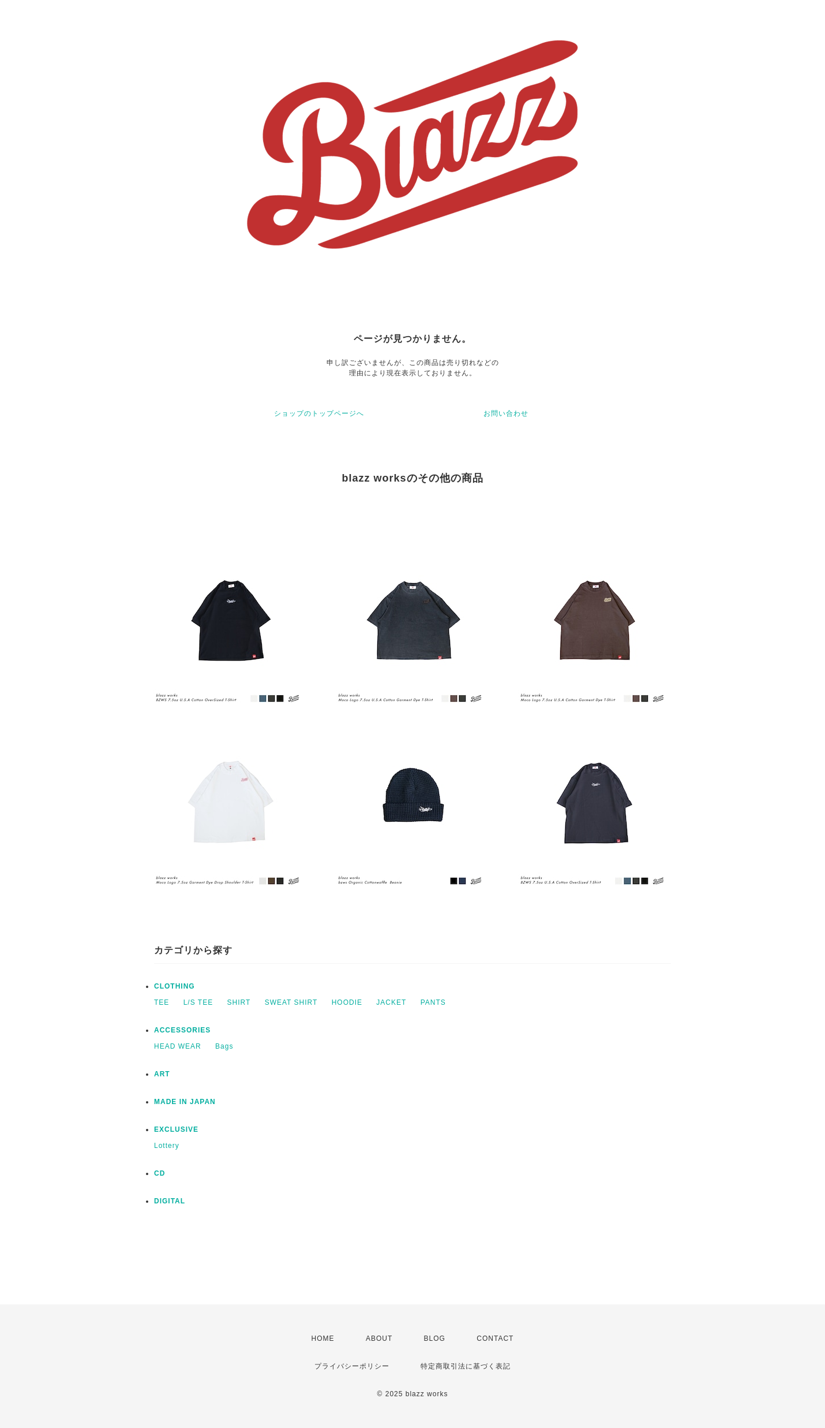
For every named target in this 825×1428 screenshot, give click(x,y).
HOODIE (347, 1002)
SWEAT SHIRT (291, 1002)
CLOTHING (174, 986)
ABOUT (379, 1338)
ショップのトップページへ (319, 413)
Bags (224, 1046)
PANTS (433, 1002)
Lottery (166, 1146)
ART (162, 1074)
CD (159, 1173)
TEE (161, 1002)
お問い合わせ (505, 413)
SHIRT (239, 1002)
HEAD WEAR (177, 1046)
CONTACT (495, 1338)
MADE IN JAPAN (185, 1102)
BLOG (434, 1338)
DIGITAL (169, 1201)
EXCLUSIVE (176, 1129)
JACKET (391, 1002)
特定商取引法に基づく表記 (466, 1366)
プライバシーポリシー (351, 1366)
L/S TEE (198, 1002)
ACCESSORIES (182, 1030)
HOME (323, 1338)
